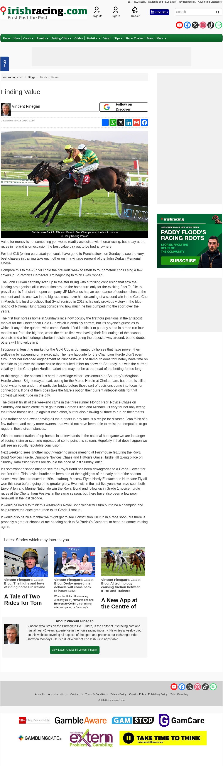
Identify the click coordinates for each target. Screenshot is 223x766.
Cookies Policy (137, 694)
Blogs (150, 38)
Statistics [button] (93, 38)
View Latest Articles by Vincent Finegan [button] (75, 649)
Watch (107, 38)
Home (6, 38)
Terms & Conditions (96, 694)
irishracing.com (13, 77)
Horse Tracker (135, 38)
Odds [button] (78, 38)
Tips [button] (119, 38)
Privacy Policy (118, 694)
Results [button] (43, 38)
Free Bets (159, 12)
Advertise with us (58, 694)
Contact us (76, 694)
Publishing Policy (157, 694)
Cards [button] (28, 38)
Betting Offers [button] (61, 38)
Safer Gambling (179, 694)
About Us (40, 694)
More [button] (161, 38)
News (17, 38)
